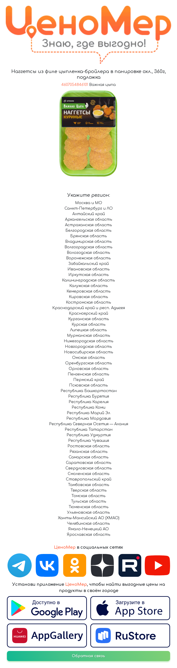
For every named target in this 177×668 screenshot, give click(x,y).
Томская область (88, 496)
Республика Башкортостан (89, 391)
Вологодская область (88, 253)
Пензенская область (88, 374)
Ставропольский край (88, 479)
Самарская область (89, 457)
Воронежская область (88, 258)
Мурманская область (88, 336)
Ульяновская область (88, 512)
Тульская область (88, 501)
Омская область (88, 358)
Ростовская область (89, 446)
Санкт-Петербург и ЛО (89, 208)
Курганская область (88, 319)
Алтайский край (88, 214)
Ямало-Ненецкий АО (88, 529)
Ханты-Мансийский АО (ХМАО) (88, 518)
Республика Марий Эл (88, 413)
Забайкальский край (88, 264)
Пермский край (88, 380)
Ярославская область (88, 535)
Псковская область (88, 385)
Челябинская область (88, 524)
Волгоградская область (88, 247)
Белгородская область (88, 231)
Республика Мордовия (88, 418)
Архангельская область (88, 219)
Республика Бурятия (88, 396)
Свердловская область (88, 468)
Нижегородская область (88, 341)
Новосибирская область (88, 352)
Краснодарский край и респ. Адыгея (88, 308)
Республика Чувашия (88, 441)
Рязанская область (89, 452)
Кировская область (88, 297)
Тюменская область (89, 507)
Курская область (89, 324)
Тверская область (89, 490)
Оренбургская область (88, 363)
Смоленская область (88, 474)
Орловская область (89, 369)
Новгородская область (88, 347)
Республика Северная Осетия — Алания (88, 424)
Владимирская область (88, 242)
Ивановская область (89, 269)
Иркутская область (88, 275)
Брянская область (88, 236)
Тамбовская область (88, 485)
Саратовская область (88, 463)
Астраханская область (88, 225)
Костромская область (88, 302)
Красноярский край (88, 313)
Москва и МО (88, 203)
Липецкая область (88, 330)
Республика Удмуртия (89, 435)
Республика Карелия (89, 402)
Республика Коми (88, 407)
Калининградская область (88, 280)
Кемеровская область (89, 291)
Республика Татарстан (88, 430)
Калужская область (88, 286)
